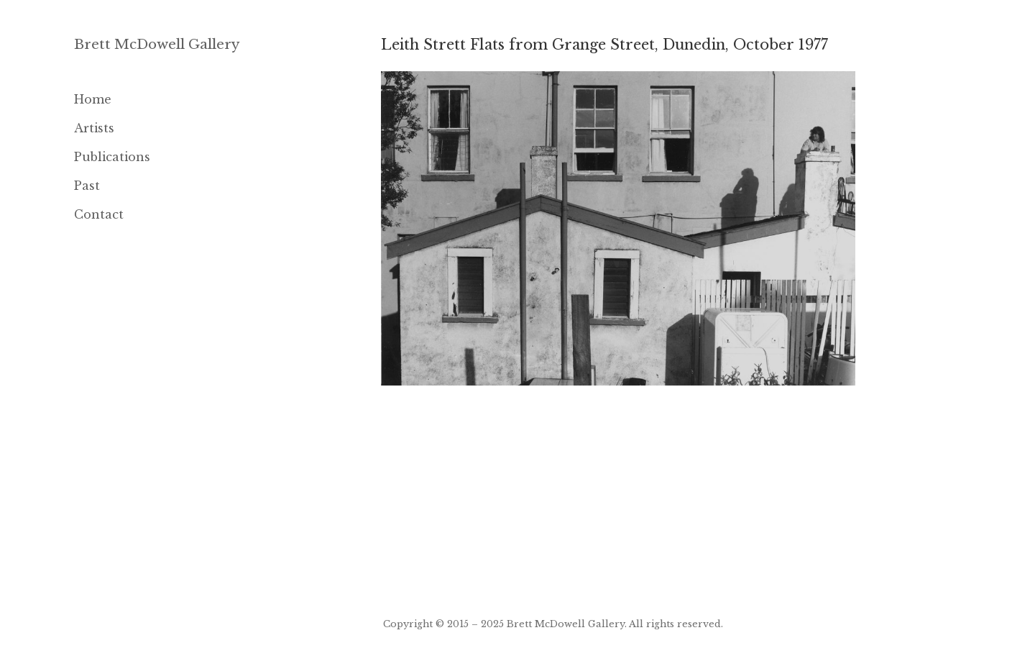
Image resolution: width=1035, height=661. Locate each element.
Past (87, 185)
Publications (112, 157)
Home (92, 99)
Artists (94, 128)
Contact (99, 214)
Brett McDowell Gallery (157, 44)
